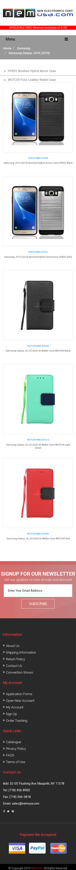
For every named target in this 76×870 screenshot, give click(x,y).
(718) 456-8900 (19, 790)
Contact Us (14, 666)
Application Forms (19, 694)
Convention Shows (19, 672)
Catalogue (13, 742)
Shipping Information (21, 652)
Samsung (23, 48)
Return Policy (15, 659)
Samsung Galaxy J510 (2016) (29, 53)
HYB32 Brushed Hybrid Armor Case (32, 71)
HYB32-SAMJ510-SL (38, 252)
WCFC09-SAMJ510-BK (38, 346)
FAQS (10, 755)
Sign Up (11, 714)
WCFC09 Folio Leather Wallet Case (32, 80)
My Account (15, 707)
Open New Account (20, 701)
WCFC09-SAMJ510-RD (38, 534)
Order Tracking (16, 721)
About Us (12, 646)
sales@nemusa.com (25, 803)
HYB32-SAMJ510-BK (38, 158)
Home (7, 48)
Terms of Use (15, 762)
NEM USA (37, 868)
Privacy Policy (16, 749)
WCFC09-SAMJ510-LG (38, 440)
